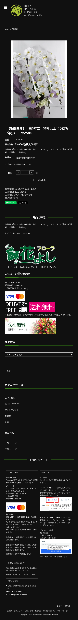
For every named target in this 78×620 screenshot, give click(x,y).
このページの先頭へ (64, 606)
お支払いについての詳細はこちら (19, 554)
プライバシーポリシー (64, 611)
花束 (7, 422)
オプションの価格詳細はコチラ (19, 164)
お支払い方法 (29, 611)
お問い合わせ (18, 611)
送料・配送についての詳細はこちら (53, 557)
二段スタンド (11, 449)
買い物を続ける (12, 198)
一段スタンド (11, 443)
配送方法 (38, 611)
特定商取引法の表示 (49, 611)
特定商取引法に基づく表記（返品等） (22, 189)
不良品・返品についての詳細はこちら (20, 574)
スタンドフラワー (13, 404)
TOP (7, 29)
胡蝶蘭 (15, 29)
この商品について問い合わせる (19, 195)
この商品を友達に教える (16, 192)
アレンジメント (12, 410)
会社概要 (9, 611)
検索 (8, 371)
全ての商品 (10, 398)
